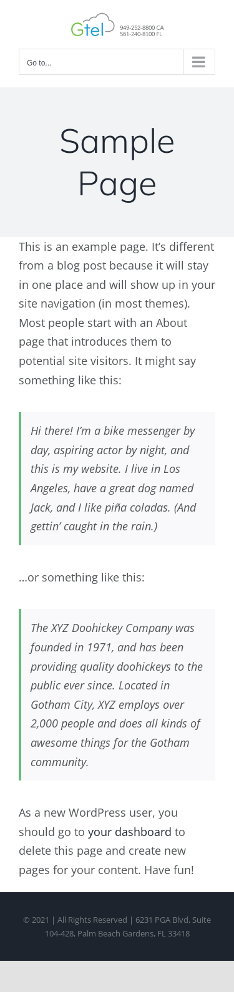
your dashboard (130, 831)
